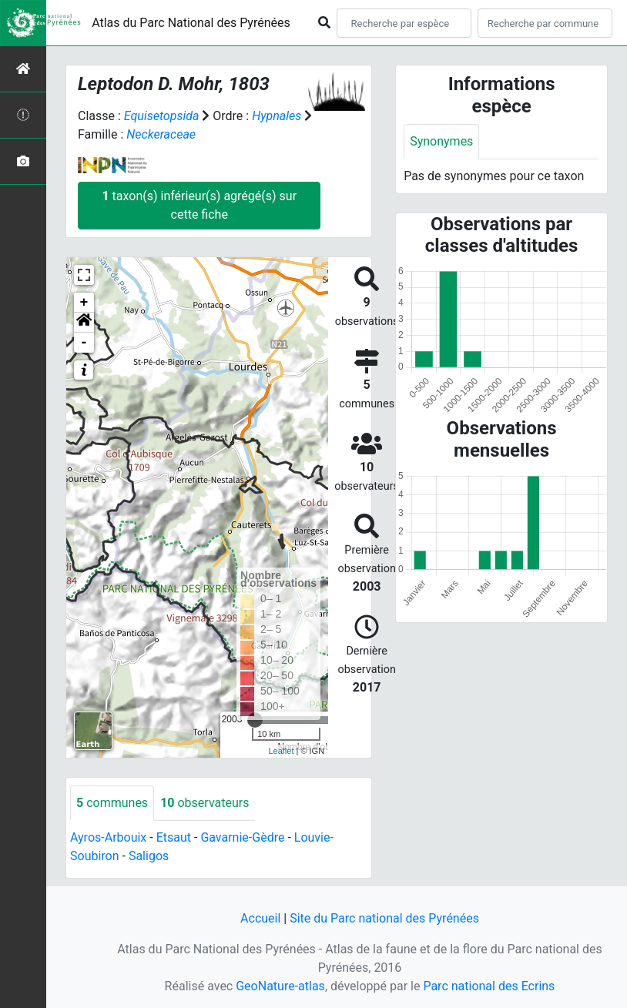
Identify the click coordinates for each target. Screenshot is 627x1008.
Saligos (149, 856)
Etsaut (173, 837)
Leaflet (280, 750)
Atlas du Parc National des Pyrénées (191, 22)
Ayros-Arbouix (108, 837)
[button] (84, 323)
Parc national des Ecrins (489, 986)
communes (112, 802)
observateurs (204, 802)
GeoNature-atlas (280, 986)
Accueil (260, 918)
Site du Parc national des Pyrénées (384, 918)
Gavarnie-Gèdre (242, 837)
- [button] (84, 342)
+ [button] (84, 302)
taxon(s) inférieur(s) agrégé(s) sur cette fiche (199, 205)
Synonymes (441, 141)
